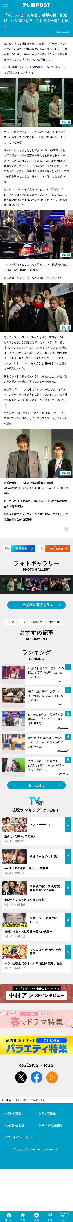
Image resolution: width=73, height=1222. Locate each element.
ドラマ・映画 (21, 1100)
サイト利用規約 (52, 1125)
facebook (36, 1077)
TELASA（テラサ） (51, 514)
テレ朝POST (36, 5)
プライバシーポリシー (21, 1137)
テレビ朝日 (14, 1113)
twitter (21, 1077)
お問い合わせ (15, 1125)
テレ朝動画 (49, 1113)
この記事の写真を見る (36, 605)
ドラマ (10, 622)
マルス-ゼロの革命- (35, 59)
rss (52, 1077)
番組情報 (54, 622)
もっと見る (36, 785)
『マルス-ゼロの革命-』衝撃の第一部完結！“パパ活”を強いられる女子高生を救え (39, 1100)
